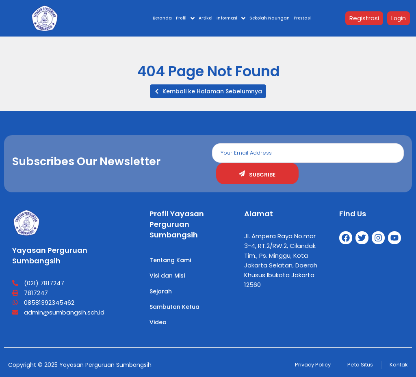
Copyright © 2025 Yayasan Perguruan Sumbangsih (80, 365)
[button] (208, 91)
